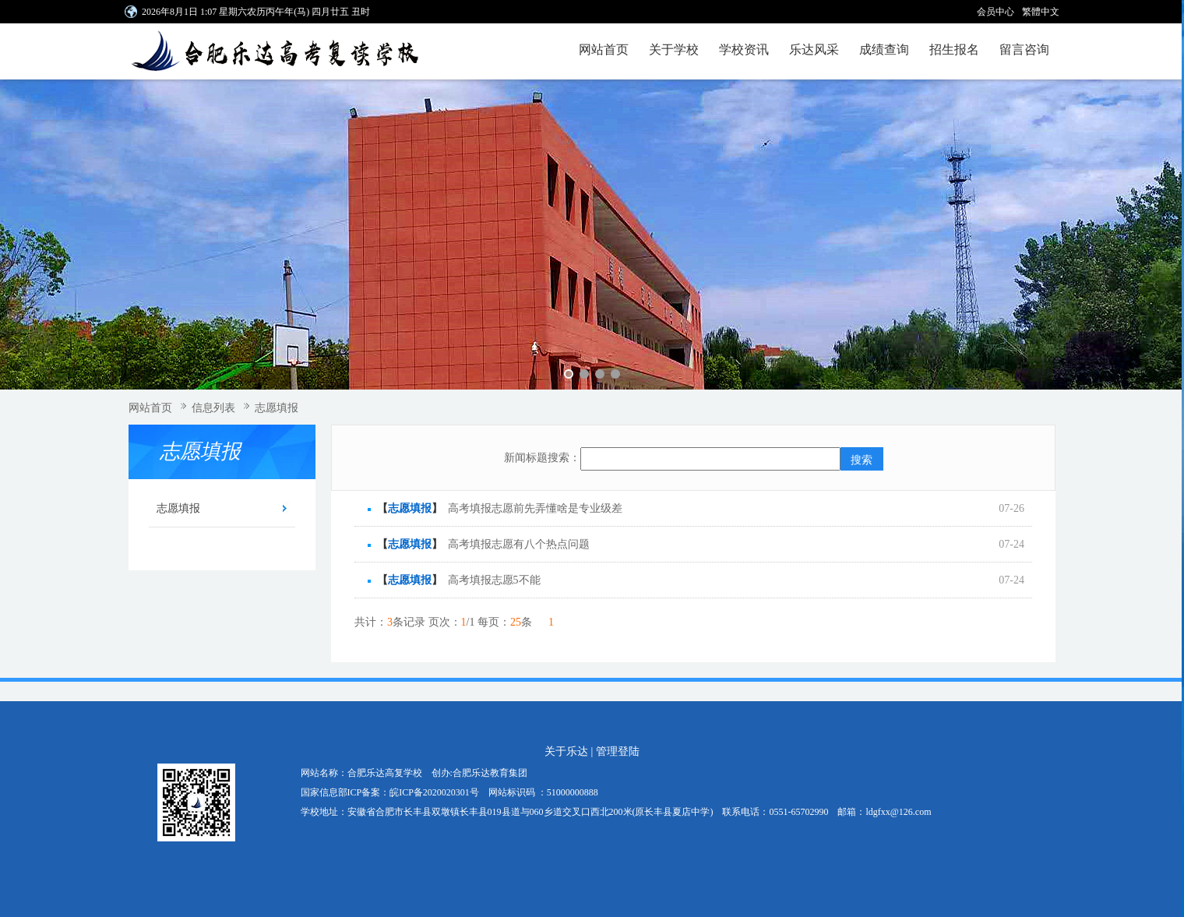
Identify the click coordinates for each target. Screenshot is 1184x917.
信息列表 (213, 408)
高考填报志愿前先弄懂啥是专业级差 (535, 508)
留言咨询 (1024, 49)
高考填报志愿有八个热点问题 (519, 544)
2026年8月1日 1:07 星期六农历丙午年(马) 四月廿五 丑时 (256, 11)
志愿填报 (276, 408)
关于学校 (674, 49)
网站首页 (604, 49)
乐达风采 (814, 49)
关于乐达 (566, 751)
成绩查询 (884, 49)
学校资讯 (744, 49)
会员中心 (995, 11)
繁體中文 (1040, 11)
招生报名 (954, 49)
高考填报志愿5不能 (494, 580)
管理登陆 (618, 751)
